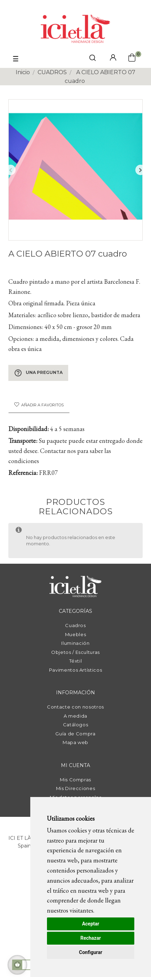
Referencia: (23, 473)
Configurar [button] (90, 952)
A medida (75, 716)
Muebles (75, 634)
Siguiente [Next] (140, 170)
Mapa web (75, 742)
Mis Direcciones (75, 788)
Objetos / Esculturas (75, 652)
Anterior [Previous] (10, 170)
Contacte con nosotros (75, 707)
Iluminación (75, 643)
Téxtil (75, 661)
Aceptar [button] (91, 924)
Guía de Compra (75, 733)
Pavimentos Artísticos (75, 670)
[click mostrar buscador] (92, 59)
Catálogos (75, 724)
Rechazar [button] (90, 938)
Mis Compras (75, 779)
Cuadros (75, 625)
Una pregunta (38, 373)
